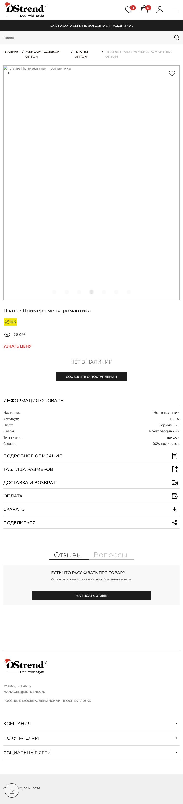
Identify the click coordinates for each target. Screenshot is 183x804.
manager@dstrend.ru (24, 692)
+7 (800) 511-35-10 (17, 686)
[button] (54, 292)
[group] (91, 183)
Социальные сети (90, 752)
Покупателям (90, 738)
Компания (90, 723)
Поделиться (91, 523)
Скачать (91, 509)
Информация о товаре (33, 400)
